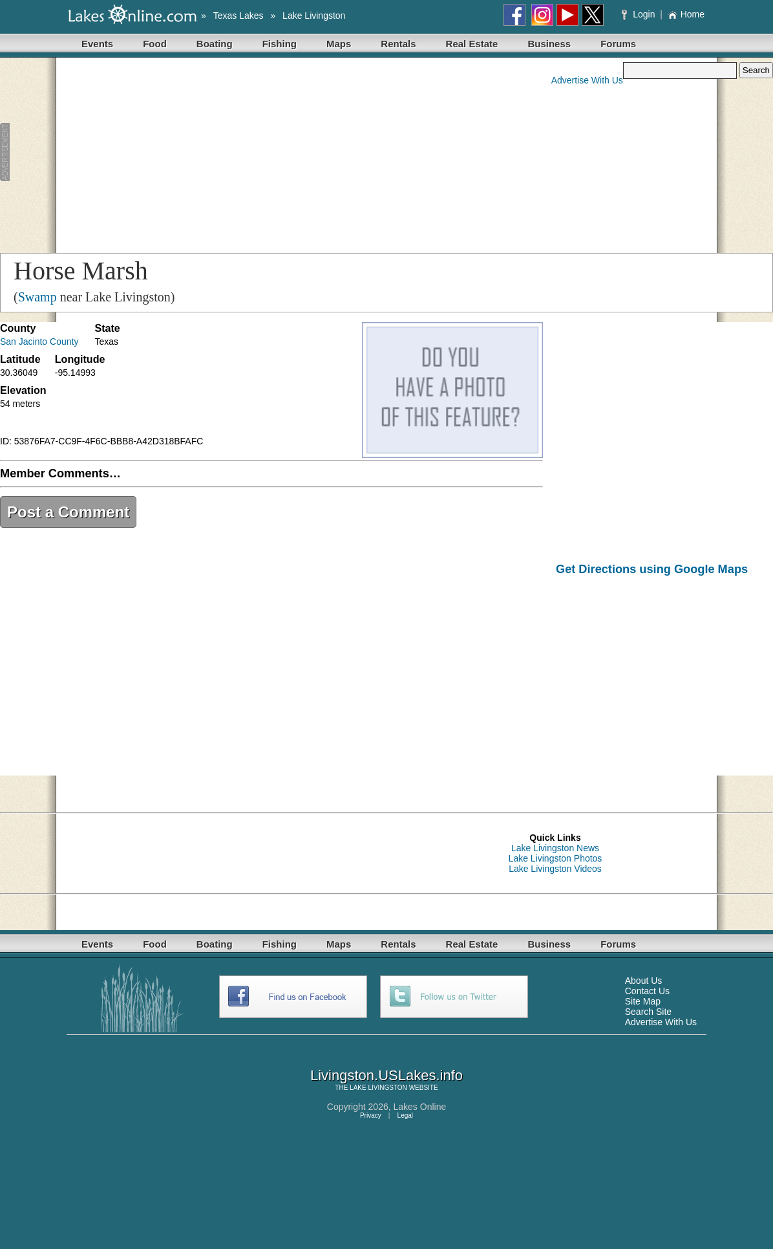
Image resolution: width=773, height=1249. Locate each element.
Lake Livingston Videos (555, 868)
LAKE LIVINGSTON (378, 1087)
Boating (214, 43)
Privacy (370, 1115)
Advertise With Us (587, 80)
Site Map (643, 1001)
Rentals (398, 43)
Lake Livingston (313, 15)
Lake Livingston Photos (555, 858)
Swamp (37, 297)
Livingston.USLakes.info (386, 1075)
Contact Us (647, 991)
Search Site (648, 1011)
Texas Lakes (238, 15)
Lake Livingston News (555, 848)
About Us (643, 980)
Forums (618, 43)
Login (639, 14)
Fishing (279, 43)
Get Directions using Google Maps (652, 569)
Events (97, 43)
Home (686, 14)
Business (549, 43)
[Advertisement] (248, 152)
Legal (405, 1115)
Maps (338, 43)
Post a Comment (68, 512)
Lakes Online (420, 1107)
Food (155, 43)
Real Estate (472, 43)
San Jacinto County (39, 341)
